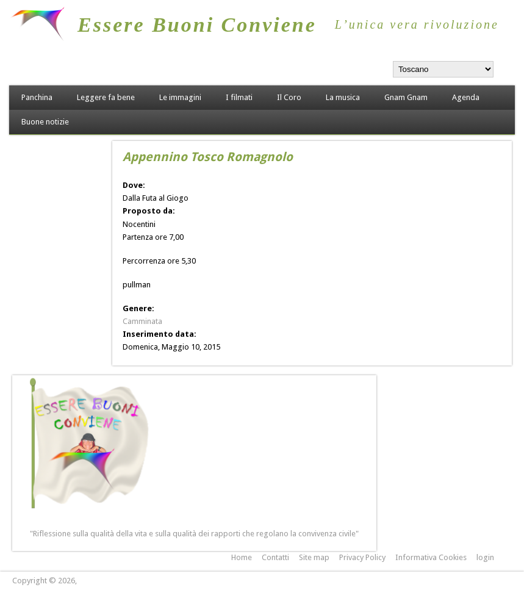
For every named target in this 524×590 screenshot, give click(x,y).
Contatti (275, 557)
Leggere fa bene (106, 97)
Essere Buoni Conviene (197, 24)
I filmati (239, 97)
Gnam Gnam (406, 97)
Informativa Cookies (431, 557)
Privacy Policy (362, 557)
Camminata (142, 321)
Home (241, 557)
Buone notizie (45, 121)
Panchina (36, 97)
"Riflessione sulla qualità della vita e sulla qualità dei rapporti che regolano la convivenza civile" (194, 533)
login (485, 557)
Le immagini (180, 97)
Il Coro (289, 97)
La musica (343, 97)
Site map (314, 557)
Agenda (465, 97)
